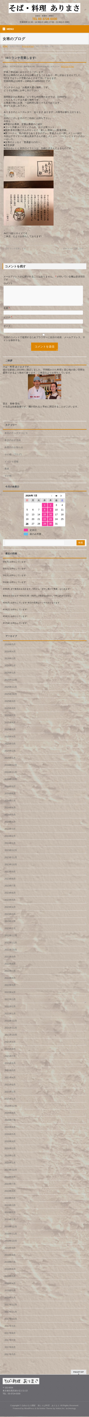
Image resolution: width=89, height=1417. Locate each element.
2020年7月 (10, 1124)
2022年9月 (10, 960)
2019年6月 (10, 1195)
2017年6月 (10, 1351)
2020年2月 (10, 1159)
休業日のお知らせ (13, 451)
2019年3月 (10, 1209)
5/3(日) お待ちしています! (14, 572)
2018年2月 (10, 1294)
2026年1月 (10, 676)
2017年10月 (10, 1323)
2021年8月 (10, 1053)
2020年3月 (10, 1152)
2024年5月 (10, 818)
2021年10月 (10, 1038)
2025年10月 (10, 698)
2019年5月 (10, 1202)
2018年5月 (10, 1280)
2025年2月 (10, 754)
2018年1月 (10, 1301)
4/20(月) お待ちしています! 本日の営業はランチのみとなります (31, 606)
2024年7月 (10, 804)
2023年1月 (10, 932)
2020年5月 (10, 1138)
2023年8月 (10, 882)
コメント (8, 283)
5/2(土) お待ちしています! (14, 579)
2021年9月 (10, 1046)
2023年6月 (10, 896)
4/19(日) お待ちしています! (15, 613)
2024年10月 (10, 783)
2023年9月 (10, 875)
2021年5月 (10, 1074)
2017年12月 (10, 1308)
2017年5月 (10, 1358)
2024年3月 (10, 833)
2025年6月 (10, 726)
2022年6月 (10, 982)
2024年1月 (10, 847)
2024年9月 (10, 790)
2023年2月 (10, 925)
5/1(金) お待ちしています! (14, 586)
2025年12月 (10, 683)
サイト (6, 330)
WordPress (29, 1409)
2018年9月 (10, 1252)
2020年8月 (10, 1116)
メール (7, 321)
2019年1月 (10, 1223)
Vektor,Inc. (60, 1409)
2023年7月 (10, 889)
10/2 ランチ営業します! (14, 248)
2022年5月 (10, 989)
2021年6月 (10, 1067)
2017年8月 (10, 1337)
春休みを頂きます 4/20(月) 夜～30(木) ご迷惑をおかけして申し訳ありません (37, 600)
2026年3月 (10, 662)
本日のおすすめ (67, 67)
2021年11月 (10, 1031)
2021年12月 (10, 1024)
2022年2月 (10, 1010)
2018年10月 (10, 1244)
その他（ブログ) (13, 458)
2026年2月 (10, 669)
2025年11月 (10, 691)
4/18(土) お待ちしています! (15, 620)
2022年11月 (10, 946)
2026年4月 (10, 655)
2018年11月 (10, 1237)
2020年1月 (10, 1166)
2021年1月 (10, 1102)
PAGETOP (78, 1372)
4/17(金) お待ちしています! (15, 627)
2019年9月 (10, 1181)
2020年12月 (10, 1110)
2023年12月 (10, 854)
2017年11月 (10, 1315)
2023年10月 (10, 868)
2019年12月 (10, 1173)
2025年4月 (10, 740)
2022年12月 (10, 939)
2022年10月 (10, 953)
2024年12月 (10, 769)
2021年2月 (10, 1095)
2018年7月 (10, 1266)
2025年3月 (10, 747)
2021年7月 (10, 1060)
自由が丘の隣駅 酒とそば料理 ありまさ (41, 1406)
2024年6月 (10, 811)
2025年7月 (10, 719)
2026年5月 (10, 648)
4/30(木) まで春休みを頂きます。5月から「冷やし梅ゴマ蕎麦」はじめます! (36, 593)
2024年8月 (10, 797)
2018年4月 (10, 1287)
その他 (7, 479)
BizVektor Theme (44, 1409)
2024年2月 (10, 840)
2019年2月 (10, 1216)
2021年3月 (10, 1088)
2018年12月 (10, 1230)
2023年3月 (10, 918)
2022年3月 (10, 1003)
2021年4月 (10, 1081)
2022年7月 (10, 975)
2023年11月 (10, 861)
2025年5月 (10, 733)
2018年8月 (10, 1259)
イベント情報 (11, 465)
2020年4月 (10, 1145)
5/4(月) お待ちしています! (14, 566)
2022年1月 (10, 1017)
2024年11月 (10, 776)
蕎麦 (6, 472)
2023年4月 (10, 911)
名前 (6, 312)
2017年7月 (10, 1344)
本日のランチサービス (16, 437)
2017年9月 (10, 1330)
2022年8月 (10, 967)
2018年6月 (10, 1273)
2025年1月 (10, 762)
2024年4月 (10, 825)
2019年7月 (10, 1187)
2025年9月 (10, 705)
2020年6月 (10, 1131)
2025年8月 (10, 712)
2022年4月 (10, 996)
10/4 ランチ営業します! (74, 248)
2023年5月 (10, 904)
